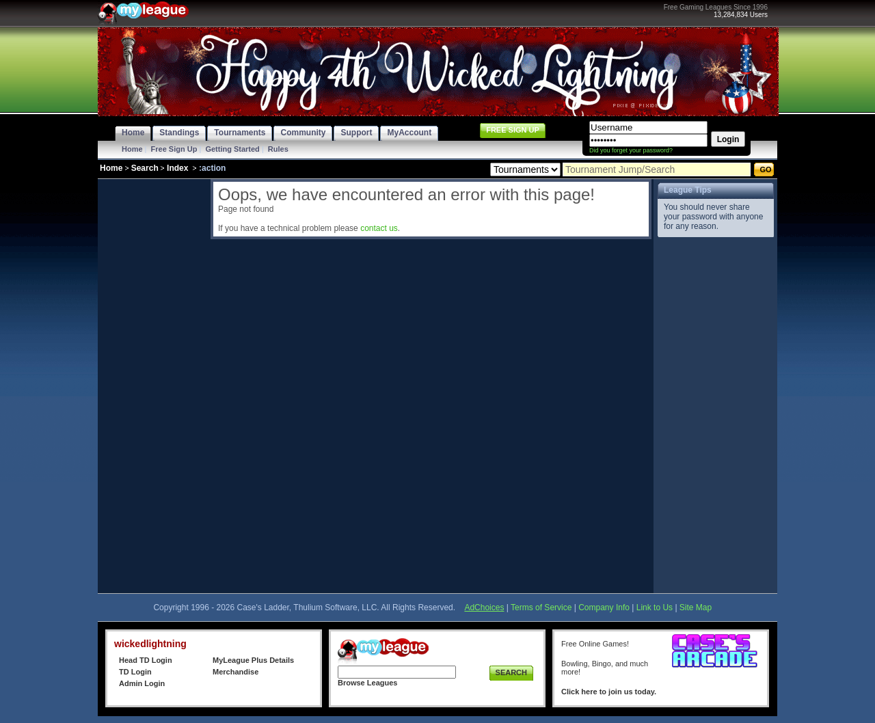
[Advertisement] (152, 384)
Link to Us (654, 607)
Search (145, 168)
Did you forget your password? (631, 150)
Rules (278, 149)
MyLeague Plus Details (253, 660)
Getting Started (232, 149)
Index (177, 168)
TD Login (135, 672)
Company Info (604, 607)
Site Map (695, 607)
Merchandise (235, 672)
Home (132, 149)
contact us (379, 228)
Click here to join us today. (608, 691)
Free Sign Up (174, 149)
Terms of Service (541, 607)
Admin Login (142, 683)
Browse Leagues (367, 683)
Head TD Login (145, 660)
